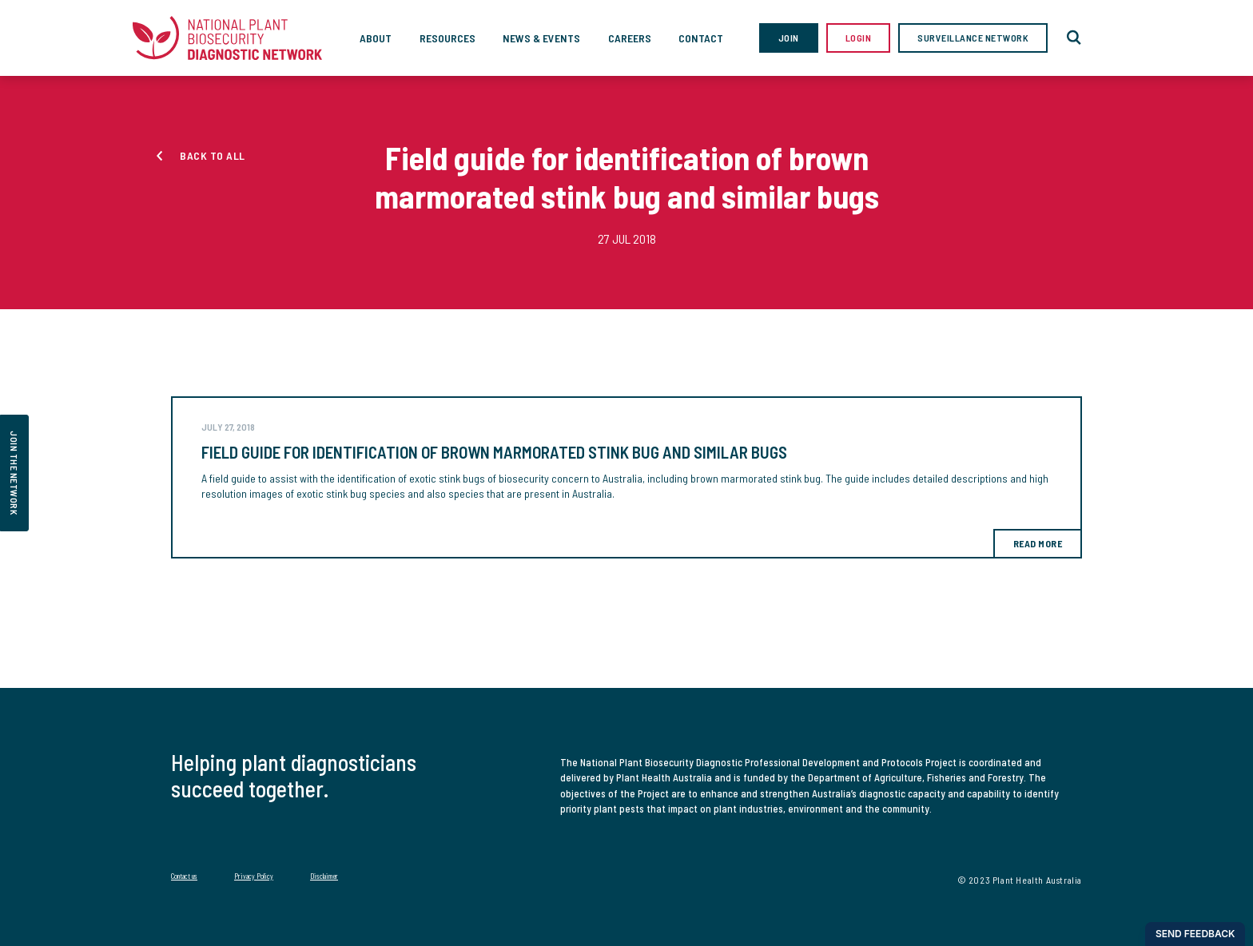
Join (788, 37)
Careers (629, 38)
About (376, 38)
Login (858, 37)
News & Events (541, 38)
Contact (700, 38)
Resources (447, 38)
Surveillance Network (972, 37)
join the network (14, 473)
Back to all (212, 155)
